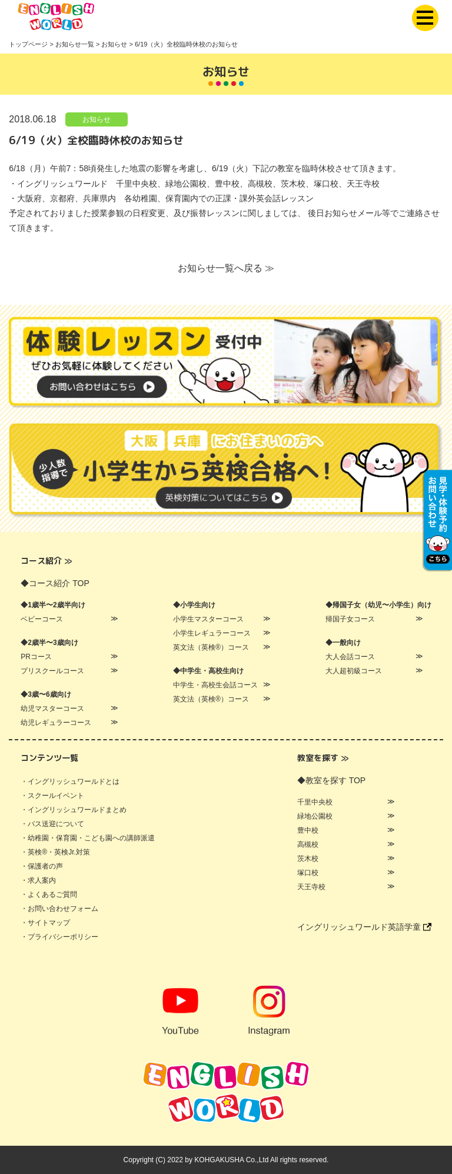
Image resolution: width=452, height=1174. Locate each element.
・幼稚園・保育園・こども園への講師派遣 (88, 838)
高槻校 (307, 844)
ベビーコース (42, 619)
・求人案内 (38, 880)
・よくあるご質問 (49, 894)
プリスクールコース (52, 671)
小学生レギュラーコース (212, 633)
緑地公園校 (315, 816)
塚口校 (307, 873)
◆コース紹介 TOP (55, 583)
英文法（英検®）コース (211, 647)
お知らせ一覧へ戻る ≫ (226, 268)
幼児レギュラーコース (56, 723)
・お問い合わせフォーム (59, 908)
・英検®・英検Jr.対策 (55, 852)
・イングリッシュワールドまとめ (74, 810)
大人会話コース (350, 657)
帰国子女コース (350, 619)
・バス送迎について (52, 824)
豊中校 (307, 830)
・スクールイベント (52, 795)
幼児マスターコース (52, 708)
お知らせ (96, 119)
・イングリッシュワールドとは (70, 781)
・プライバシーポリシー (59, 937)
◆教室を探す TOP (331, 780)
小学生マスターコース (208, 619)
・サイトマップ (45, 923)
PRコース (36, 657)
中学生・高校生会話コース (215, 685)
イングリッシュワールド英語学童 (364, 927)
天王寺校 (311, 887)
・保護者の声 (42, 866)
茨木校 (307, 858)
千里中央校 (315, 802)
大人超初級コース (353, 671)
